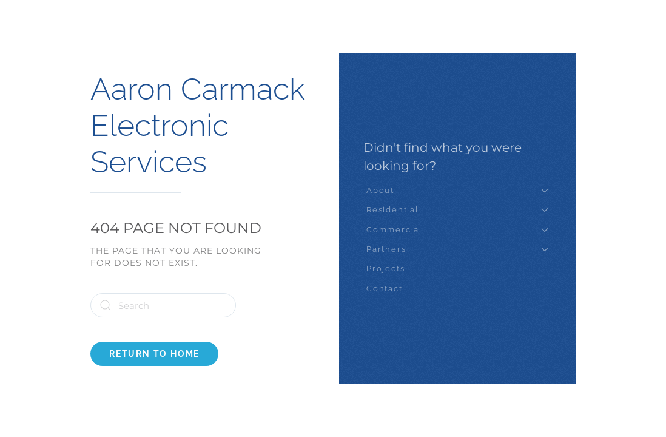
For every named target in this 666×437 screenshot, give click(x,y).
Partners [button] (457, 249)
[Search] (163, 305)
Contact (384, 288)
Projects (385, 268)
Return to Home (154, 354)
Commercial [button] (457, 229)
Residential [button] (457, 209)
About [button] (457, 190)
